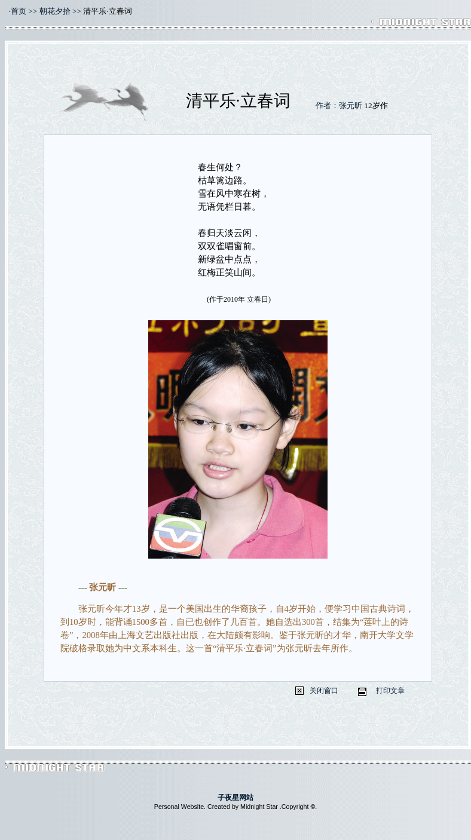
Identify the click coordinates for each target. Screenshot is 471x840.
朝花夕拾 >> (60, 11)
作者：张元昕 (339, 105)
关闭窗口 (324, 690)
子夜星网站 (235, 797)
